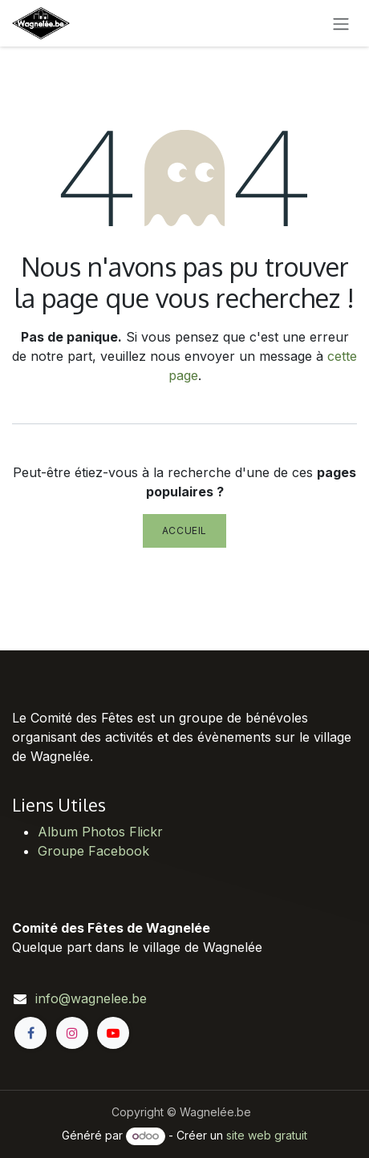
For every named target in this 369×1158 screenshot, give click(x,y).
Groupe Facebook (93, 851)
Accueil (184, 530)
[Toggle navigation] (341, 23)
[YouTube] (113, 1033)
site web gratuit (266, 1135)
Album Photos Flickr (100, 832)
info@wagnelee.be (91, 998)
